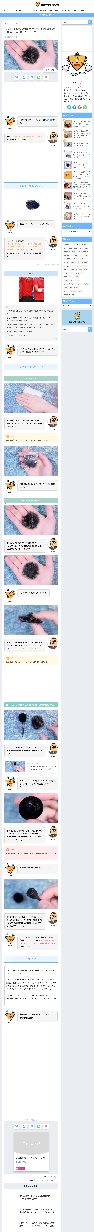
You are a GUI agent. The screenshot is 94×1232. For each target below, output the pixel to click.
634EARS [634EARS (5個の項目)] (84, 244)
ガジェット (17, 10)
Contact (83, 10)
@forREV (49, 120)
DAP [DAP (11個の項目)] (80, 251)
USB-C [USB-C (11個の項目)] (82, 259)
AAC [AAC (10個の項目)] (65, 248)
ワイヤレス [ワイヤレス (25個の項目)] (87, 284)
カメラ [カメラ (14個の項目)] (72, 266)
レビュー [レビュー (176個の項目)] (79, 284)
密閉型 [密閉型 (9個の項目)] (80, 291)
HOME (47, 1222)
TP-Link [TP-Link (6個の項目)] (76, 259)
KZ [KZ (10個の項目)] (72, 255)
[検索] (90, 22)
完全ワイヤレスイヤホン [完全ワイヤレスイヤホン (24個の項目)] (70, 291)
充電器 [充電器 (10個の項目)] (76, 287)
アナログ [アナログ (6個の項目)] (66, 262)
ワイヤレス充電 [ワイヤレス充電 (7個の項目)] (68, 287)
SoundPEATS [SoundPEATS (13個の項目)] (67, 259)
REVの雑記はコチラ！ (47, 15)
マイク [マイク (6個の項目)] (77, 280)
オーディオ (7, 10)
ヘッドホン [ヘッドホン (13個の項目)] (76, 277)
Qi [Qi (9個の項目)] (81, 255)
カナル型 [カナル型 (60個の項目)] (66, 266)
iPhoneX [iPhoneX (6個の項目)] (85, 251)
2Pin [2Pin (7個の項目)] (73, 244)
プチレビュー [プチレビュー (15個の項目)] (67, 277)
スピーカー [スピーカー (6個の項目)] (74, 269)
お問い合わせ (31, 1226)
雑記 (75, 10)
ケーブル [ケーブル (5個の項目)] (66, 269)
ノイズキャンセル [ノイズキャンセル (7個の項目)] (68, 273)
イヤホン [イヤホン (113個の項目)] (73, 262)
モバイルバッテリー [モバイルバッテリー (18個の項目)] (69, 284)
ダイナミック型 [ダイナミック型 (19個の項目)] (83, 269)
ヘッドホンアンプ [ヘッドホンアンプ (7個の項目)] (68, 280)
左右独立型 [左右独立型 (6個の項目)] (67, 295)
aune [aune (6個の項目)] (81, 248)
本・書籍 (43, 10)
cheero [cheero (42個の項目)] (74, 251)
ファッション (65, 10)
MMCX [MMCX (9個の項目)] (76, 255)
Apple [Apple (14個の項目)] (70, 248)
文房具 (35, 10)
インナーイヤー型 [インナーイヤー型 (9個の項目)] (82, 262)
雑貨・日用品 (53, 10)
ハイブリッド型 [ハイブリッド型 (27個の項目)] (80, 273)
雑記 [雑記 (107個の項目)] (73, 295)
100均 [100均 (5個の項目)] (78, 244)
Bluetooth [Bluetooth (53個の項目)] (67, 251)
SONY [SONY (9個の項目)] (86, 255)
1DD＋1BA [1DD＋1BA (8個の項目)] (66, 244)
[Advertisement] (31, 98)
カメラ (27, 10)
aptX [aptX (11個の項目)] (75, 248)
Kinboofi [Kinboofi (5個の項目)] (66, 255)
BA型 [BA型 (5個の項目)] (86, 248)
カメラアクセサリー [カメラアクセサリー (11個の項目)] (82, 266)
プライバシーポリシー (44, 1226)
